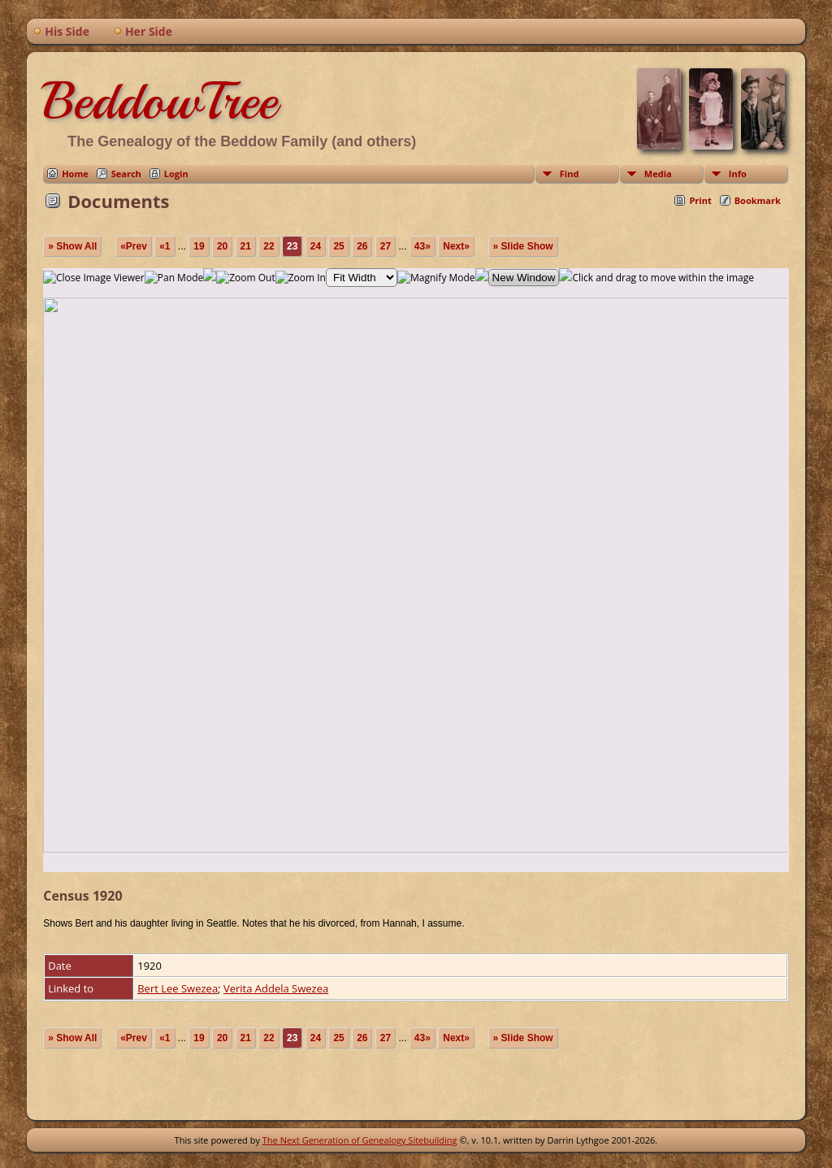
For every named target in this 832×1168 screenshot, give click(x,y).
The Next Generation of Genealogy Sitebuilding (359, 1140)
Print (700, 200)
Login (176, 173)
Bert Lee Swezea (177, 988)
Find (569, 173)
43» (422, 246)
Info (738, 173)
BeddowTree (160, 100)
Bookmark (757, 200)
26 (362, 246)
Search (126, 173)
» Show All (72, 246)
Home (75, 173)
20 (222, 246)
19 (198, 246)
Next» (456, 246)
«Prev (133, 246)
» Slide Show (523, 246)
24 (315, 246)
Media (658, 173)
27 (385, 246)
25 (338, 246)
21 (245, 246)
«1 (164, 246)
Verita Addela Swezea (275, 988)
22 (268, 246)
